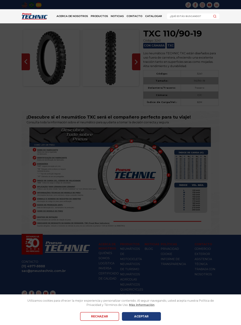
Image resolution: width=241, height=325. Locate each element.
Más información (142, 305)
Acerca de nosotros (72, 16)
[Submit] (213, 16)
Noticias (117, 16)
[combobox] (193, 16)
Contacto (134, 16)
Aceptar (141, 316)
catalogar (153, 16)
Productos (99, 16)
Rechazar (99, 316)
